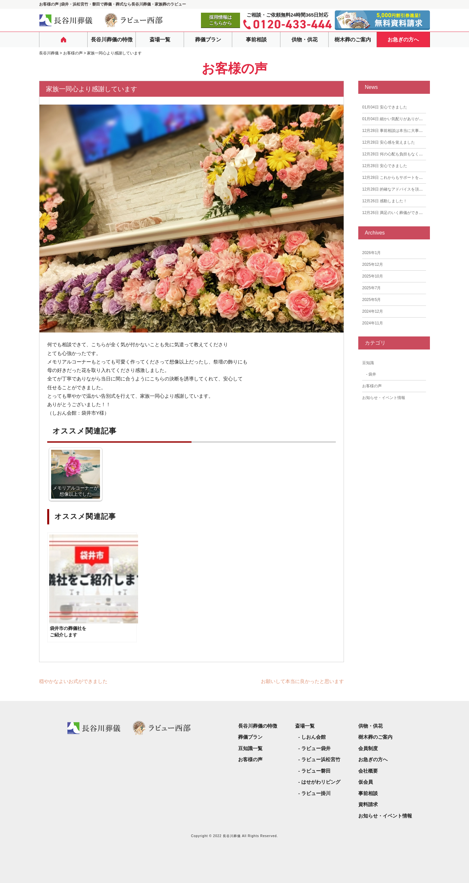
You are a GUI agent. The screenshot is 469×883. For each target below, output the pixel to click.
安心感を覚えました (388, 142)
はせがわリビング (320, 782)
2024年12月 (372, 311)
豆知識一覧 (250, 748)
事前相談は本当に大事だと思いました (404, 130)
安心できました (384, 107)
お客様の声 (372, 386)
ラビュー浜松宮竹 (320, 759)
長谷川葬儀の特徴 (112, 39)
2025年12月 (372, 264)
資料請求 (368, 804)
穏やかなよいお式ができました (73, 681)
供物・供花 (304, 39)
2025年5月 (371, 299)
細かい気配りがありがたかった (398, 119)
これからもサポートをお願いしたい (402, 177)
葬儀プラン (208, 39)
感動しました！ (384, 201)
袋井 (372, 374)
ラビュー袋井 (316, 748)
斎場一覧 (159, 39)
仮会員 (365, 782)
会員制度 (368, 748)
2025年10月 (372, 276)
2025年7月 (371, 288)
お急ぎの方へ (403, 39)
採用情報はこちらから (220, 20)
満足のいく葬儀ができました (396, 212)
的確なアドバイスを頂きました (398, 189)
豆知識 (368, 363)
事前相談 (256, 39)
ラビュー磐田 (316, 771)
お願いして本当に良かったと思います (302, 681)
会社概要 (368, 771)
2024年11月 (372, 323)
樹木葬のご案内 (352, 39)
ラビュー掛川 (316, 793)
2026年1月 (371, 252)
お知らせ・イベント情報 (383, 397)
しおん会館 (313, 737)
